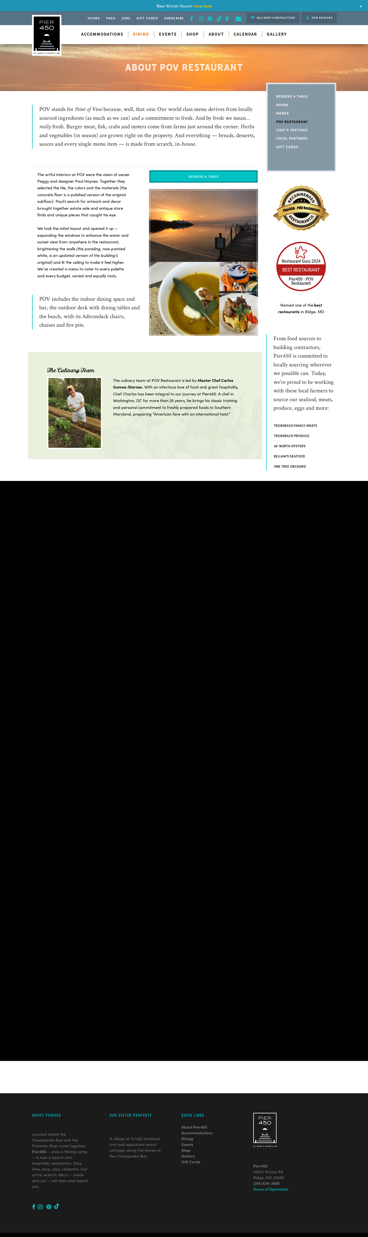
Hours (94, 18)
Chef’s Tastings (292, 129)
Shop (185, 1128)
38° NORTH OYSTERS (290, 445)
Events (187, 1122)
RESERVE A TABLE (204, 176)
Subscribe (174, 18)
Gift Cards (147, 18)
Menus (282, 113)
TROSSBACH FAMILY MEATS (295, 425)
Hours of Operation (270, 1167)
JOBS (126, 18)
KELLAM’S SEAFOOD (289, 456)
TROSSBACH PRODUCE (291, 435)
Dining (187, 1116)
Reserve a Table (292, 96)
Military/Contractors (273, 17)
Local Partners (292, 138)
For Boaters (319, 17)
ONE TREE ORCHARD (290, 466)
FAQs (110, 18)
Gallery (188, 1134)
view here (203, 6)
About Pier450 (194, 1105)
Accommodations (197, 1110)
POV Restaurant (292, 121)
